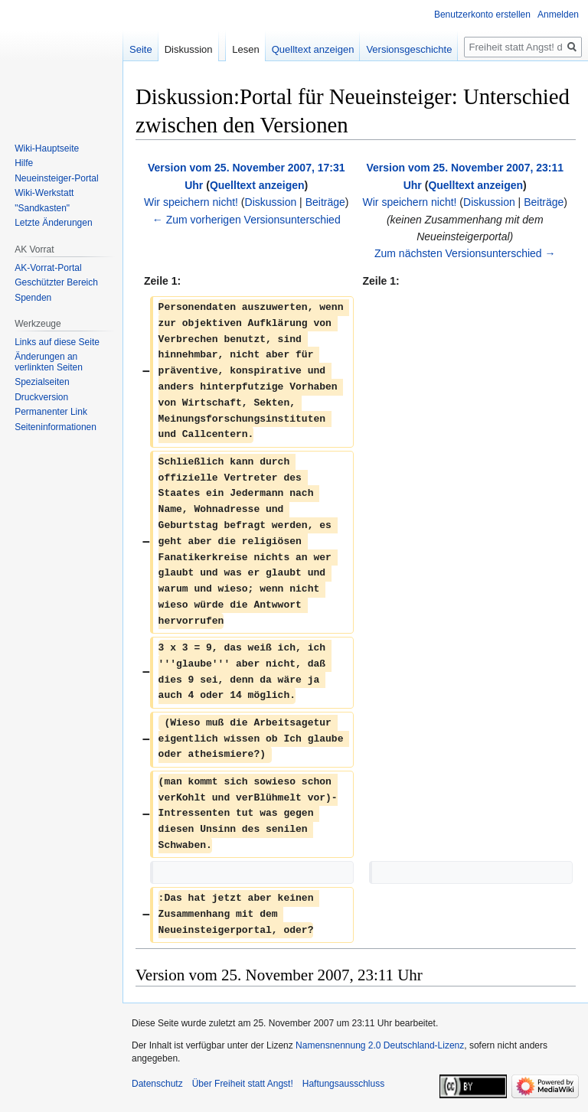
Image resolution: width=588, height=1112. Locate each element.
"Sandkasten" (42, 208)
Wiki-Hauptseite (47, 148)
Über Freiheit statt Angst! (242, 1083)
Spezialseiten (42, 382)
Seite (140, 49)
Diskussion (271, 202)
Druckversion (41, 397)
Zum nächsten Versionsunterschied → (465, 253)
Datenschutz (157, 1083)
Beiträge (325, 202)
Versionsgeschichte (409, 49)
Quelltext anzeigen (257, 185)
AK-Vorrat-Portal (48, 268)
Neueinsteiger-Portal (56, 178)
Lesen (245, 49)
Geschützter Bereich (56, 282)
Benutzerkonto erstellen (482, 14)
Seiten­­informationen (55, 427)
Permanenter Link (51, 411)
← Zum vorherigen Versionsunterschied (246, 220)
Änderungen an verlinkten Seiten (49, 362)
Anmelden (558, 14)
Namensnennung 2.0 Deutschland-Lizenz (380, 1045)
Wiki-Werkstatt (44, 193)
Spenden (33, 297)
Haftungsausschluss (343, 1083)
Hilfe (24, 163)
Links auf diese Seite (57, 342)
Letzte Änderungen (53, 222)
